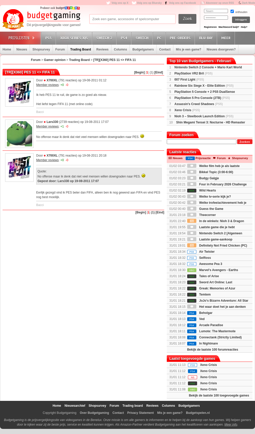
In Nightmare (202, 343)
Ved (196, 319)
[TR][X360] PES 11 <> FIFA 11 (114, 60)
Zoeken (244, 142)
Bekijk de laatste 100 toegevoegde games (219, 395)
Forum (60, 49)
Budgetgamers (143, 49)
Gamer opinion (55, 60)
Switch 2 (105, 37)
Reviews (102, 49)
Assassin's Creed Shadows (198, 104)
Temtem (199, 294)
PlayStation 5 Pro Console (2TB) (202, 98)
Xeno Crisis (187, 110)
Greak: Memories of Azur (211, 288)
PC (160, 37)
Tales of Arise (203, 276)
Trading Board (80, 49)
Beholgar (199, 313)
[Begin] (139, 72)
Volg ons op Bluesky (149, 3)
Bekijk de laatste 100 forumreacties (212, 349)
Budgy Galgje (203, 178)
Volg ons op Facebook (182, 3)
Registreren (210, 27)
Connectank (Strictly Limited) (214, 337)
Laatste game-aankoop (209, 239)
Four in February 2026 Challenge (217, 184)
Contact (165, 49)
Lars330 (52, 122)
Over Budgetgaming (94, 413)
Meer (226, 37)
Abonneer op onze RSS (220, 3)
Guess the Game (205, 209)
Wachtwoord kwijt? (228, 27)
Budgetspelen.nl (198, 413)
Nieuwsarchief (75, 405)
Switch (143, 37)
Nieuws (21, 49)
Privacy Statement (140, 413)
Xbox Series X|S (74, 37)
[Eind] (158, 72)
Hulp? (244, 27)
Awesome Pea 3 (204, 264)
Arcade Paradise (205, 325)
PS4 (125, 37)
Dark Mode (248, 3)
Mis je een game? (188, 49)
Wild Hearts (201, 190)
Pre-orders (181, 37)
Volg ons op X (119, 3)
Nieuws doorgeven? (221, 49)
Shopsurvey (41, 49)
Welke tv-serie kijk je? (209, 196)
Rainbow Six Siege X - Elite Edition (204, 85)
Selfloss (199, 258)
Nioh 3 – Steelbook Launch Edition (203, 116)
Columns (120, 49)
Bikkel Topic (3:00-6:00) (210, 172)
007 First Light (189, 79)
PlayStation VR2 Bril (193, 73)
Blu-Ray (206, 37)
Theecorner (201, 215)
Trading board (132, 405)
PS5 (49, 37)
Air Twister (201, 251)
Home (7, 49)
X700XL (52, 80)
